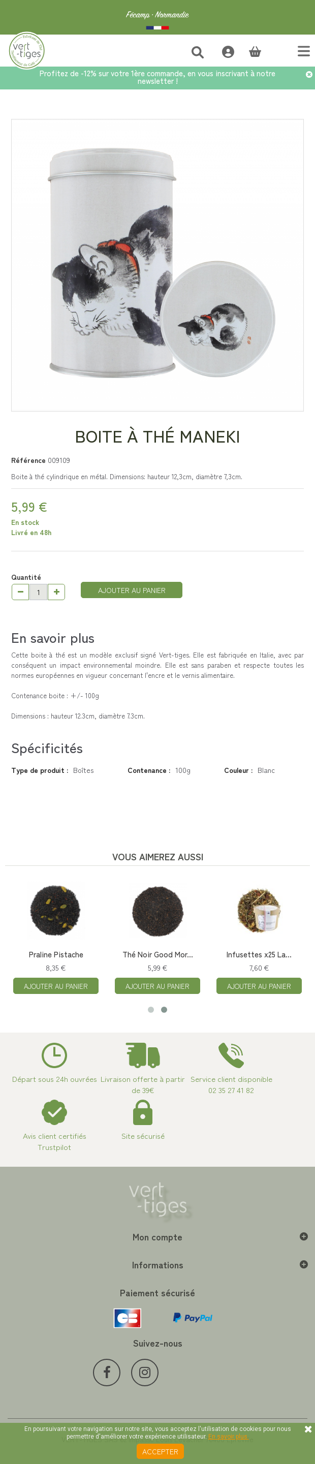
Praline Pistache (56, 954)
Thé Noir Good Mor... (157, 954)
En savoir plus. (228, 1436)
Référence (28, 460)
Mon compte (157, 1236)
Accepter (160, 1451)
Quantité (26, 577)
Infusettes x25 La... (259, 954)
